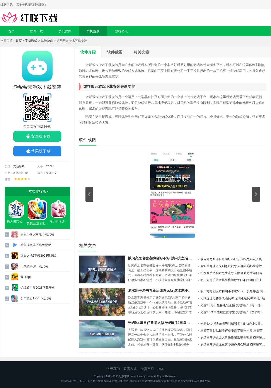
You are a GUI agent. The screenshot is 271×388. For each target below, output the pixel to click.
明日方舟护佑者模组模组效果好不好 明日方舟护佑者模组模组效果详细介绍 (233, 280)
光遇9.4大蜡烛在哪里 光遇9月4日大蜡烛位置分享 (233, 323)
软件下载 (36, 31)
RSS (160, 369)
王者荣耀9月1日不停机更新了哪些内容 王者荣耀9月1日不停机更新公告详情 (233, 330)
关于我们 (113, 369)
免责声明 (147, 369)
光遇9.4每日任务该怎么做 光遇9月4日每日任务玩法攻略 (233, 305)
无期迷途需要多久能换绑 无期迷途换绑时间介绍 (232, 298)
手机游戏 (93, 31)
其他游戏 (47, 40)
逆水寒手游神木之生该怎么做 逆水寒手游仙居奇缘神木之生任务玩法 (233, 273)
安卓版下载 (41, 136)
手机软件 (64, 31)
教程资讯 (121, 31)
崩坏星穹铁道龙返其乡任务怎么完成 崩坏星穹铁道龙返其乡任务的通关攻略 (233, 344)
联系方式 (130, 369)
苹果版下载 (41, 151)
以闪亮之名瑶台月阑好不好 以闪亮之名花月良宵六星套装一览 (233, 259)
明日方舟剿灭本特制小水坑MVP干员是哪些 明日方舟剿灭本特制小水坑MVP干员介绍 (233, 291)
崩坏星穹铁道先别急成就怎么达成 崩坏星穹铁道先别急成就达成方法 (233, 266)
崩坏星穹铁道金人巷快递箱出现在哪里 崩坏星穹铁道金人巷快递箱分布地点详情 (233, 337)
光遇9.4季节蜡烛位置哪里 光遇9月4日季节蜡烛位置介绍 (233, 312)
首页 (11, 31)
